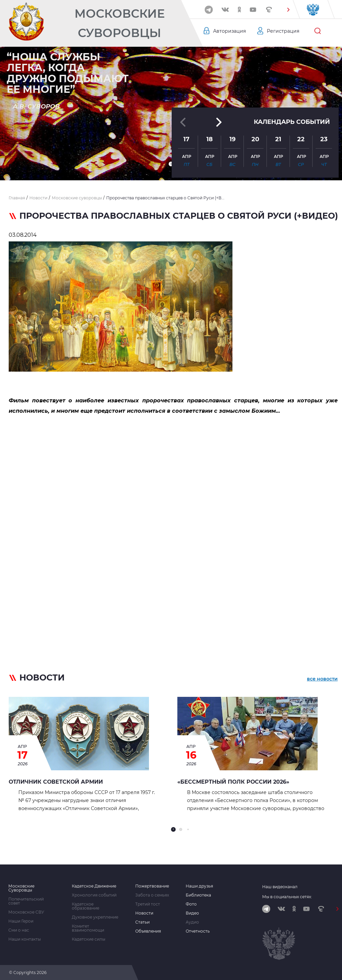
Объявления (148, 931)
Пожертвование (152, 886)
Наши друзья (199, 886)
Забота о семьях (152, 895)
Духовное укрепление (95, 917)
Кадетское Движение (94, 886)
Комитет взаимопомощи (88, 928)
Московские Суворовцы (119, 23)
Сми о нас (18, 930)
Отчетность (198, 931)
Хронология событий (94, 895)
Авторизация (229, 31)
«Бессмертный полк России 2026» (233, 782)
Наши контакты (24, 939)
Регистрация (283, 31)
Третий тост (147, 904)
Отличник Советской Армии (56, 782)
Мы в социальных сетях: (287, 896)
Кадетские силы (88, 939)
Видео (192, 913)
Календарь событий (292, 122)
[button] (288, 10)
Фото (191, 904)
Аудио (192, 922)
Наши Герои (20, 921)
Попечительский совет (26, 901)
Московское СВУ (26, 912)
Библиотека (198, 895)
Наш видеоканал (280, 886)
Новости (144, 913)
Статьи (142, 922)
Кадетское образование (85, 906)
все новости (322, 679)
